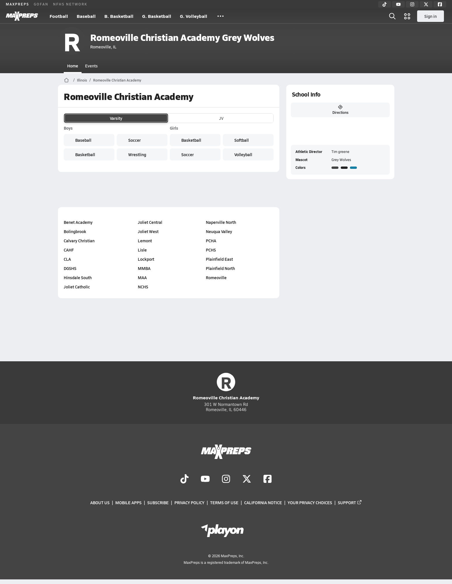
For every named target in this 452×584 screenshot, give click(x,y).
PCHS (211, 250)
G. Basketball (156, 16)
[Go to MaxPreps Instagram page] (226, 479)
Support (350, 503)
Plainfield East (219, 259)
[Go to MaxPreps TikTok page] (184, 479)
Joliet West (148, 231)
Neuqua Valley (219, 231)
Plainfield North (220, 268)
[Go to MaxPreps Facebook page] (267, 479)
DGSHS (70, 268)
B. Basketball (118, 16)
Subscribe (158, 503)
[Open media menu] (407, 16)
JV (221, 118)
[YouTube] (398, 4)
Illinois (82, 80)
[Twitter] (426, 4)
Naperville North (221, 222)
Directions (340, 110)
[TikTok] (384, 4)
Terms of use (224, 503)
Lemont (145, 240)
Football (59, 16)
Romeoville (216, 277)
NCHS (143, 287)
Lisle (142, 250)
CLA (67, 259)
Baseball (86, 16)
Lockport (146, 259)
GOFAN (41, 4)
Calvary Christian (79, 240)
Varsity (116, 118)
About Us (100, 503)
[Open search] (392, 16)
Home (72, 66)
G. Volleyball (193, 16)
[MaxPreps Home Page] (66, 80)
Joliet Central (150, 222)
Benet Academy (78, 222)
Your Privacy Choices (310, 502)
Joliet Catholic (77, 287)
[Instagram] (412, 4)
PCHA (211, 240)
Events (91, 66)
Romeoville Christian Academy (117, 80)
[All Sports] (220, 16)
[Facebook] (440, 4)
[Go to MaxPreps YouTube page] (205, 479)
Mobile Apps (128, 503)
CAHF (69, 250)
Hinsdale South (78, 277)
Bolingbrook (75, 231)
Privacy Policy (189, 503)
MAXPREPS (17, 4)
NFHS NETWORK (70, 4)
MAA (142, 277)
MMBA (144, 268)
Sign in (430, 16)
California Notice (263, 503)
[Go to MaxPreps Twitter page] (246, 479)
